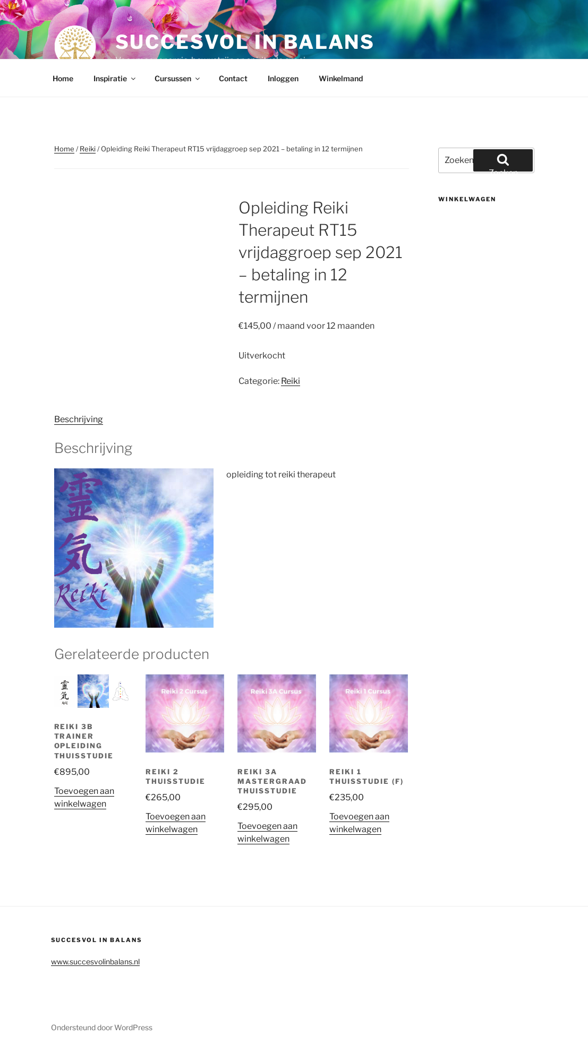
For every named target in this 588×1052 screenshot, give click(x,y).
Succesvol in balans (245, 42)
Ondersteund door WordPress (101, 1027)
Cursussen (178, 78)
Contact (233, 78)
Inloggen (283, 78)
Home (63, 78)
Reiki (88, 148)
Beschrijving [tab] (78, 419)
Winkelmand (341, 78)
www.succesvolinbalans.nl (95, 961)
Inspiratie (115, 78)
